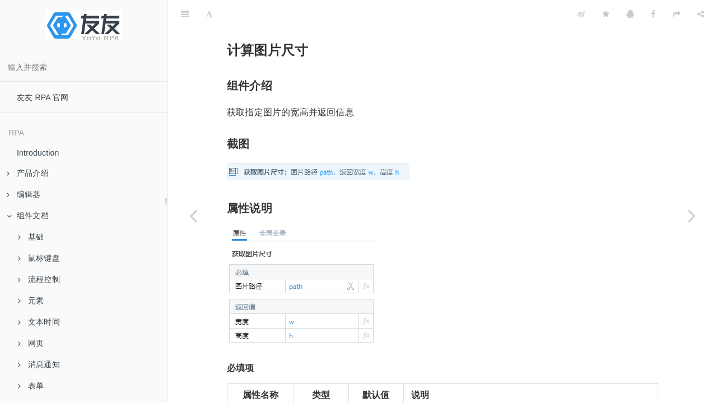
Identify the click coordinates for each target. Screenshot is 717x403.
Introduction (38, 152)
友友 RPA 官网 (43, 97)
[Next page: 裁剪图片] (692, 215)
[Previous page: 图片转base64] (193, 215)
